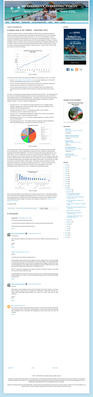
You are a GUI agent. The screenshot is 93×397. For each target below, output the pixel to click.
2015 (66, 181)
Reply (12, 228)
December (69, 189)
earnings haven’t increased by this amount (25, 80)
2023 (66, 167)
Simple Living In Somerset (72, 135)
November (69, 191)
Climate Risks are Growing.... (72, 155)
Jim (12, 305)
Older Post (55, 368)
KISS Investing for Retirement (73, 210)
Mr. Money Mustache (70, 147)
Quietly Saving (69, 141)
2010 (66, 235)
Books (50, 22)
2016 (66, 179)
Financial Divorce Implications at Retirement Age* (74, 213)
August (68, 224)
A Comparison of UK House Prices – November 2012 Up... (74, 216)
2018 (66, 175)
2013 (66, 185)
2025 (66, 165)
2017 (66, 177)
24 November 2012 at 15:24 (22, 252)
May (67, 230)
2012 (66, 187)
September (69, 222)
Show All (84, 158)
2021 (66, 169)
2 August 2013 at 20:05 (19, 305)
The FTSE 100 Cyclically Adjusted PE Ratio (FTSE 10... (75, 197)
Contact (63, 22)
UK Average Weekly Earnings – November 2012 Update (73, 194)
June (67, 228)
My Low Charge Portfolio (39, 22)
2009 (66, 237)
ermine (13, 252)
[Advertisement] (32, 354)
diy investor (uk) (69, 154)
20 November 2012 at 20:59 (24, 218)
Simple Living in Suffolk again (72, 137)
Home (7, 22)
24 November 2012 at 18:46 (34, 284)
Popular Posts (26, 22)
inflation (13, 208)
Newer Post (10, 368)
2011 (66, 233)
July (67, 226)
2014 (66, 183)
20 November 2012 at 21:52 (34, 233)
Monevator (68, 129)
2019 (66, 173)
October (68, 219)
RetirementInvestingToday (18, 233)
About (56, 22)
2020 (66, 171)
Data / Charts (15, 22)
